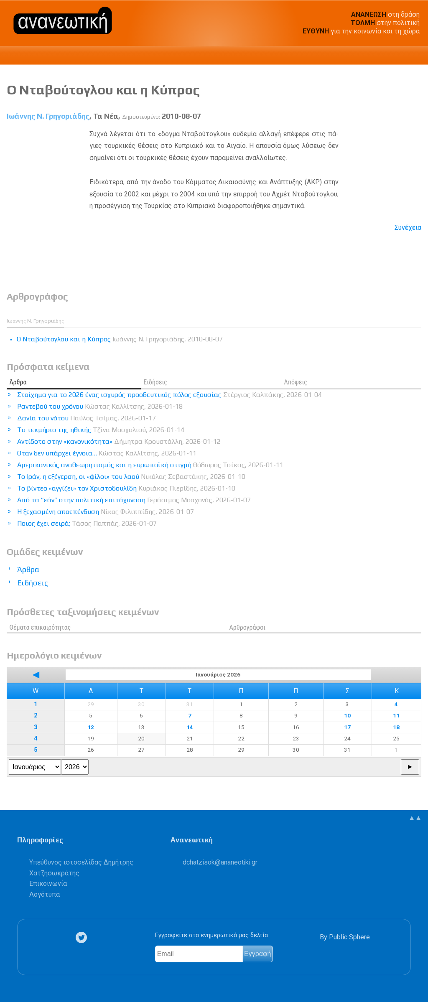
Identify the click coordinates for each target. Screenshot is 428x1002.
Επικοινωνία (48, 884)
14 (189, 727)
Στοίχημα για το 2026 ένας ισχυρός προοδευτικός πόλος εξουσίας (169, 395)
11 (396, 715)
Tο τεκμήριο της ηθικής (100, 430)
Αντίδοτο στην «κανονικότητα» (119, 441)
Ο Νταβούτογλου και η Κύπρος (103, 89)
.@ (220, 862)
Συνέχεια (408, 227)
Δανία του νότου (86, 418)
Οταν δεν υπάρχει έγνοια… (106, 453)
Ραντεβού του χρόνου (100, 406)
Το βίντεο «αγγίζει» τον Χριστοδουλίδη (126, 488)
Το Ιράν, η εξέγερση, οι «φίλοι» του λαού (131, 477)
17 (347, 727)
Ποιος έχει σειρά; (87, 523)
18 (396, 727)
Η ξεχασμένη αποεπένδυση (105, 512)
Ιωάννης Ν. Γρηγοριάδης (48, 116)
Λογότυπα (44, 894)
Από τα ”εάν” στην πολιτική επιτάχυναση (134, 500)
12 (90, 727)
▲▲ (415, 817)
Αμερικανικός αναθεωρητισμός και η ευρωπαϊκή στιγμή (150, 465)
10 (347, 715)
